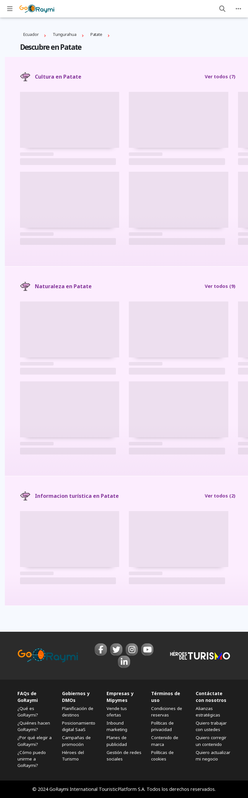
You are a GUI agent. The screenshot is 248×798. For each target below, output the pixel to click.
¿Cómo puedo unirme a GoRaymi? (31, 758)
